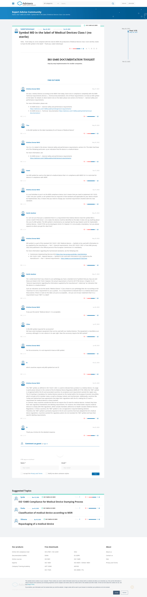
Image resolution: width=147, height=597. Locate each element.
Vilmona (24, 518)
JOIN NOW (131, 3)
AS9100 (76, 564)
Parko (23, 508)
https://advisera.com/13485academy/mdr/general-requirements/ (50, 109)
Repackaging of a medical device (39, 521)
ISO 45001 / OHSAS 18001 (82, 560)
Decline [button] (124, 592)
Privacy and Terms (36, 474)
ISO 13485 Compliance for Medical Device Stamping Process (54, 501)
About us (109, 549)
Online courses (17, 556)
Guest (28, 171)
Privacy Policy (30, 584)
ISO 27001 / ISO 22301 (52, 549)
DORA (46, 553)
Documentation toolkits (19, 553)
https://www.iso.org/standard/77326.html (74, 259)
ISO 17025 (48, 567)
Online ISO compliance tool (20, 549)
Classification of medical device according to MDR (49, 511)
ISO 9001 (47, 556)
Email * (63, 464)
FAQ (107, 556)
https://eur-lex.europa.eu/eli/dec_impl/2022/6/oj (71, 255)
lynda (23, 498)
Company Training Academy (21, 564)
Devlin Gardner (31, 214)
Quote (23, 117)
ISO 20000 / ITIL (79, 567)
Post (96, 474)
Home (14, 14)
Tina (27, 126)
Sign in (45, 444)
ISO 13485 (77, 556)
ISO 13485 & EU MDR (23, 14)
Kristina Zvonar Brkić (33, 90)
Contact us (109, 553)
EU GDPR (77, 553)
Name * (23, 464)
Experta (14, 560)
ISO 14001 (48, 560)
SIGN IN (124, 3)
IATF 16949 (48, 564)
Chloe (28, 325)
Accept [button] (116, 592)
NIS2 (75, 549)
